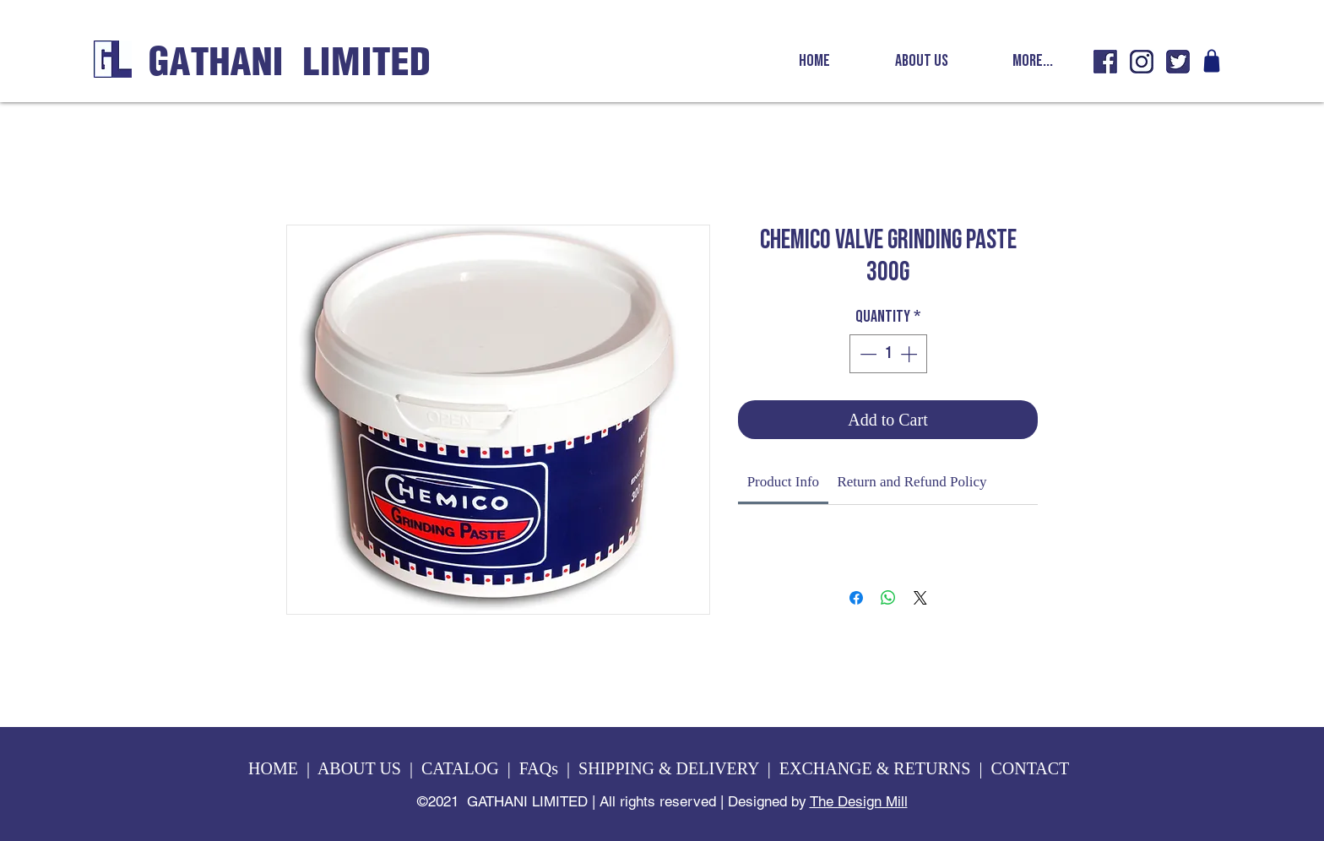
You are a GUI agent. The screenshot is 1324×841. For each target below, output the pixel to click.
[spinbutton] (888, 353)
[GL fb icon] (1105, 61)
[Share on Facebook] (856, 598)
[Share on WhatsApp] (888, 598)
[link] (783, 482)
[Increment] (910, 353)
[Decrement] (866, 353)
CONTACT (1031, 768)
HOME (273, 768)
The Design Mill (859, 801)
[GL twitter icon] (1178, 61)
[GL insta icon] (1141, 61)
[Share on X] (920, 598)
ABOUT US (359, 768)
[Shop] (1211, 61)
